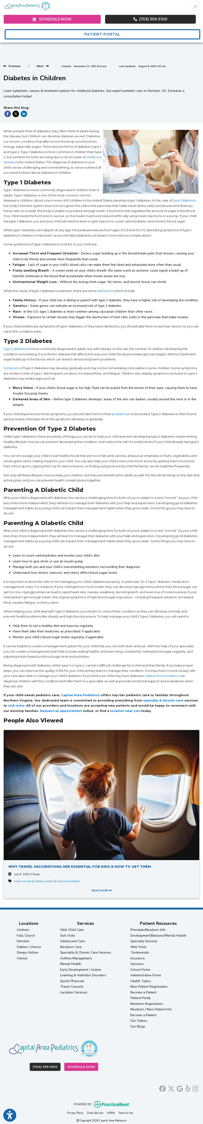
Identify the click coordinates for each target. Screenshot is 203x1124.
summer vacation (44, 881)
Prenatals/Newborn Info (148, 930)
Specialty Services (144, 941)
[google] (180, 1088)
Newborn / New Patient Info (151, 1009)
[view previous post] (12, 66)
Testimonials (139, 952)
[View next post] (43, 66)
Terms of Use (125, 1113)
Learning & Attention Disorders (83, 975)
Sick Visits (67, 935)
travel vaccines (23, 881)
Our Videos (138, 1020)
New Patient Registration (149, 986)
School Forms (140, 969)
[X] (171, 1088)
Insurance (137, 958)
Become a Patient (143, 992)
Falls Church (26, 935)
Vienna (22, 958)
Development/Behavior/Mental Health (158, 935)
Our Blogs (137, 1026)
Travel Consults (72, 986)
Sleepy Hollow (28, 952)
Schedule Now (82, 1066)
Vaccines (137, 964)
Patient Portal (140, 998)
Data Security (95, 1113)
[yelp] (187, 1088)
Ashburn (23, 930)
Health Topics (140, 981)
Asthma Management (76, 958)
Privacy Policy (75, 1113)
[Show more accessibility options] (10, 1115)
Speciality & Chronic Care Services (85, 952)
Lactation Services (73, 992)
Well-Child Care (72, 930)
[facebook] (162, 1088)
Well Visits (138, 947)
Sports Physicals (72, 981)
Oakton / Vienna (29, 947)
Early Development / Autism (80, 969)
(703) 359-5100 (150, 19)
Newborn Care (71, 947)
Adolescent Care (72, 941)
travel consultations (68, 881)
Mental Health (70, 964)
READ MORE (102, 890)
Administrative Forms (145, 975)
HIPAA (111, 1113)
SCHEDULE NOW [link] (52, 19)
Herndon (23, 941)
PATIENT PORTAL (102, 34)
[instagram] (195, 1088)
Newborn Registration (146, 1004)
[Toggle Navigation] (195, 6)
